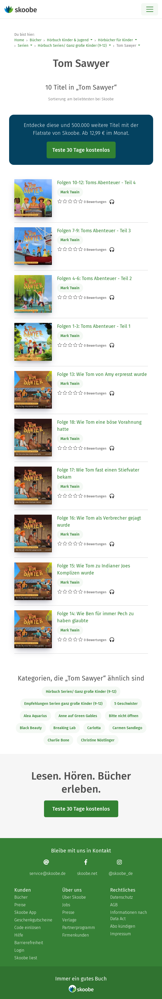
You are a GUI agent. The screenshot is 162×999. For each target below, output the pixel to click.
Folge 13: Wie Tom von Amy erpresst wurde (102, 374)
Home (19, 40)
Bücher (35, 40)
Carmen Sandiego (127, 728)
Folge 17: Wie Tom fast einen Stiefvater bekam (98, 473)
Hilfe (18, 935)
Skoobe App (25, 912)
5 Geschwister (126, 703)
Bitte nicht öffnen (123, 716)
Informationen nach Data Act (128, 915)
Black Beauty (31, 728)
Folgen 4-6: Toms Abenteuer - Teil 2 (94, 278)
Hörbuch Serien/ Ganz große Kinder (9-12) (72, 45)
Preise (20, 904)
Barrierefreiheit (28, 942)
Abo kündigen (122, 926)
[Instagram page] (120, 867)
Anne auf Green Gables (78, 716)
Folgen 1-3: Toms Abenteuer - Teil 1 (93, 326)
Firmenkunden (75, 935)
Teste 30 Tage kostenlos (81, 150)
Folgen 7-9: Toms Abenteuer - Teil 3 (94, 231)
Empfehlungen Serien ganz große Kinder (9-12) (63, 703)
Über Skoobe (74, 897)
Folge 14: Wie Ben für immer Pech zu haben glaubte (95, 617)
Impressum (120, 933)
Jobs (66, 904)
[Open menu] (149, 9)
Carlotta (94, 728)
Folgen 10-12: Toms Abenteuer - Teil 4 (96, 182)
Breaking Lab (64, 728)
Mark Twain (69, 192)
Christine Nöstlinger (98, 740)
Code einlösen (27, 927)
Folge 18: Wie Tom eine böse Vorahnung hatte (99, 425)
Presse (68, 912)
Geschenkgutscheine (33, 919)
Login (19, 950)
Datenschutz (121, 897)
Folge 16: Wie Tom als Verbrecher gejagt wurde (99, 521)
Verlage (69, 919)
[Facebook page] (87, 867)
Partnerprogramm (78, 927)
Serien (23, 45)
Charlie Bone (58, 740)
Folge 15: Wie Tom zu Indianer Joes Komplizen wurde (93, 569)
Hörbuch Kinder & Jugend (68, 40)
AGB (114, 904)
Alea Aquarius (35, 716)
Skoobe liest (25, 957)
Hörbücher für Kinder (115, 40)
